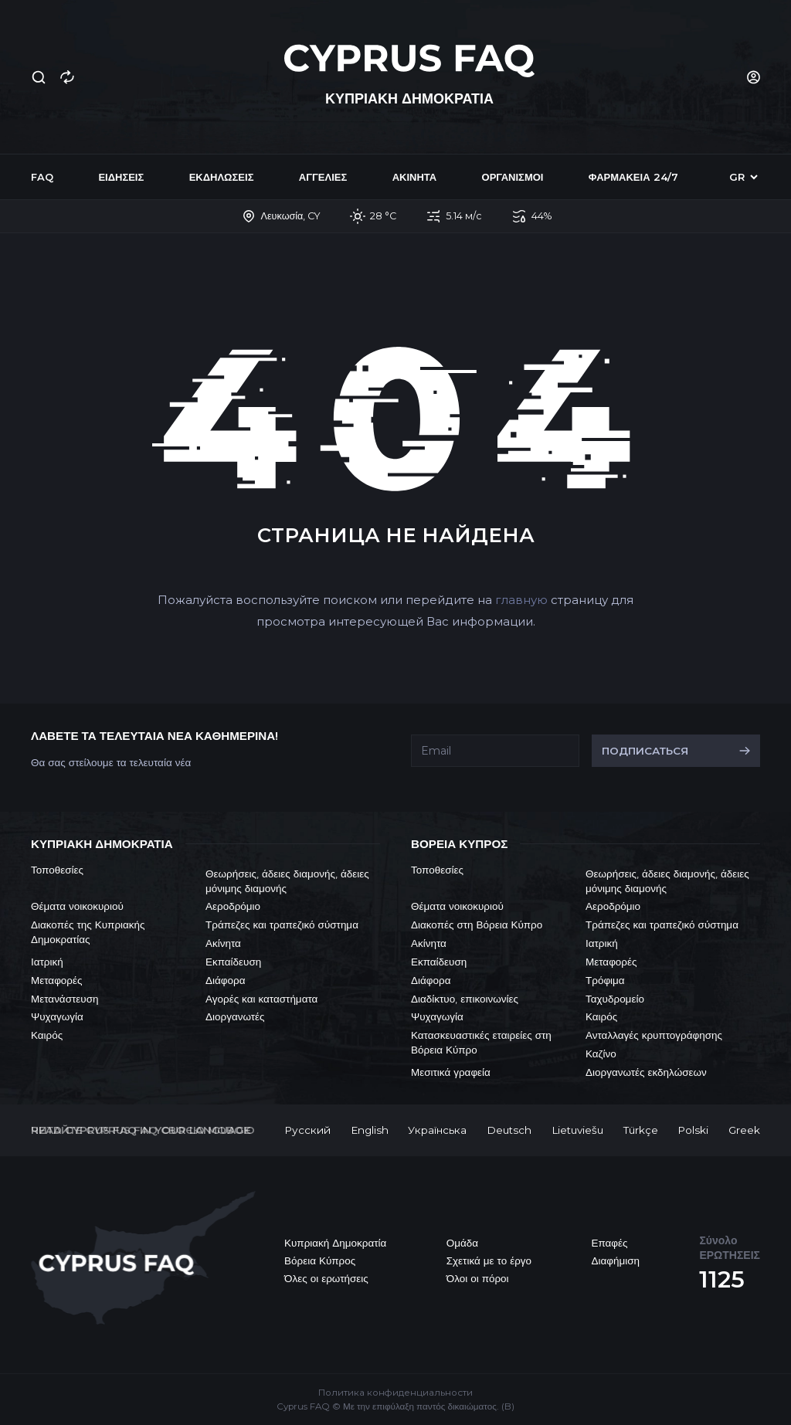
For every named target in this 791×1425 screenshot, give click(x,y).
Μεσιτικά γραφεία (451, 1072)
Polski (692, 1130)
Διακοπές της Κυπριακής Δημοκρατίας (88, 931)
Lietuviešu (577, 1130)
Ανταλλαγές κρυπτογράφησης (654, 1035)
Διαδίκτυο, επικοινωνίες (464, 998)
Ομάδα (462, 1243)
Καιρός (47, 1035)
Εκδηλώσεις (221, 177)
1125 (722, 1279)
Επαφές (609, 1243)
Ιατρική (47, 961)
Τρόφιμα (605, 980)
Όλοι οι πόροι (477, 1278)
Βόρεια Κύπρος (319, 1260)
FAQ (42, 177)
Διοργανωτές (235, 1016)
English (370, 1130)
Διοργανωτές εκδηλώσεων (646, 1072)
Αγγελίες (323, 177)
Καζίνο (601, 1053)
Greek (744, 1130)
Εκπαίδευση (233, 961)
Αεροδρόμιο (232, 906)
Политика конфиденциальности (395, 1392)
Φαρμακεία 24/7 (633, 177)
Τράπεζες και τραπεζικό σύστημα (281, 924)
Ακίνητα (414, 177)
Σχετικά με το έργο (488, 1260)
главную (521, 599)
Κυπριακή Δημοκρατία (335, 1243)
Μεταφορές (57, 980)
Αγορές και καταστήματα (261, 998)
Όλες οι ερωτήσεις (326, 1278)
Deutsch (509, 1130)
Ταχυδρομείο (615, 998)
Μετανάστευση (64, 998)
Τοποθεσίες (57, 869)
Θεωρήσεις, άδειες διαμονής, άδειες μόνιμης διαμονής (287, 880)
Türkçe (640, 1130)
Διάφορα (225, 980)
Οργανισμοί (513, 177)
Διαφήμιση (615, 1260)
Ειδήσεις (121, 177)
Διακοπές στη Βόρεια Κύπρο (476, 924)
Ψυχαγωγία (57, 1016)
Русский (307, 1130)
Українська (437, 1130)
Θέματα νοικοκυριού (77, 906)
